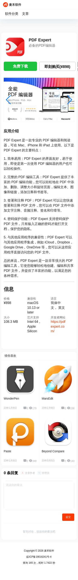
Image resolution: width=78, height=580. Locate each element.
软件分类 (11, 13)
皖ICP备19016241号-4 (38, 556)
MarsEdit (47, 398)
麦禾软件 (48, 550)
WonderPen (11, 398)
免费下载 (20, 66)
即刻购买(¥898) (57, 67)
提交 (68, 517)
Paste (7, 451)
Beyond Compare (53, 451)
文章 (25, 13)
